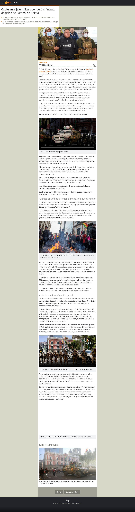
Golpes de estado (72, 492)
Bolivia (59, 492)
